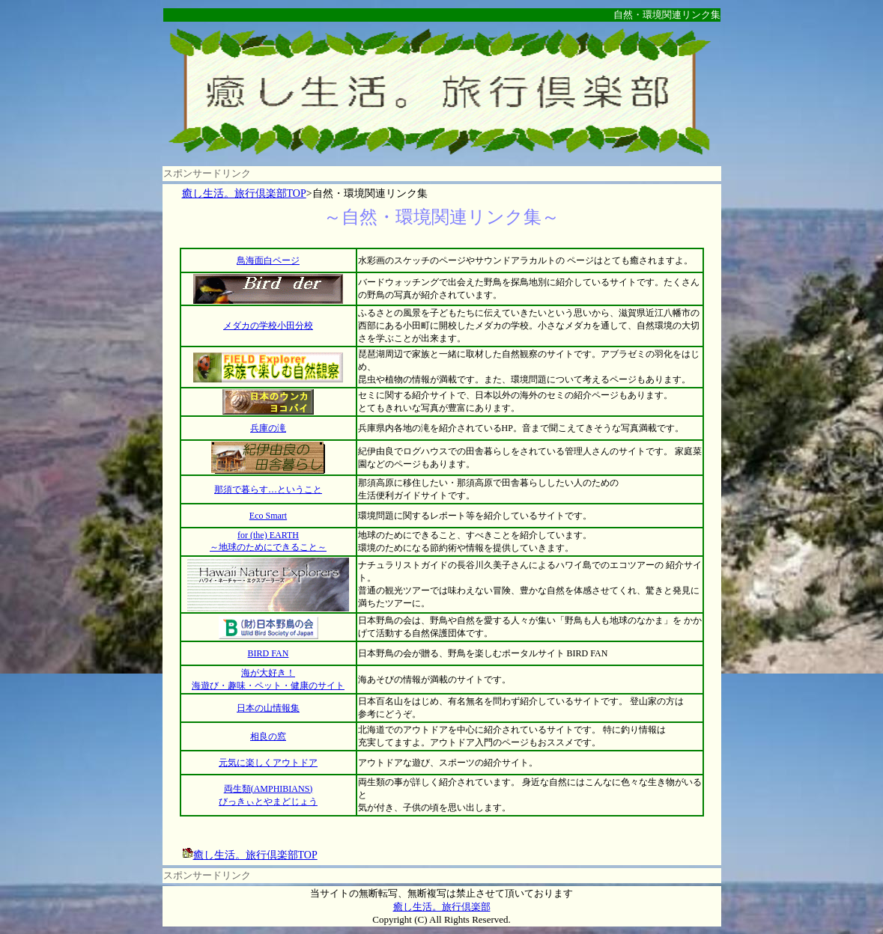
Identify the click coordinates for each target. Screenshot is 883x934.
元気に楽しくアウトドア (268, 762)
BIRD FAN (268, 653)
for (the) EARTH (268, 535)
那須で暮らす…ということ (268, 489)
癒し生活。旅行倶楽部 (442, 906)
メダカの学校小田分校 (268, 325)
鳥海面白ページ (268, 260)
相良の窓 (268, 736)
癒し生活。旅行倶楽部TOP (244, 193)
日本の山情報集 (268, 708)
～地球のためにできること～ (268, 547)
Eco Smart (268, 515)
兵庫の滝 (268, 428)
